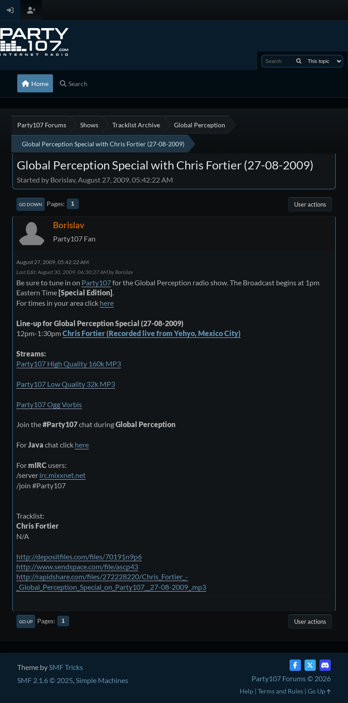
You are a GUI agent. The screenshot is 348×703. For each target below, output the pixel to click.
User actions (310, 204)
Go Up (26, 621)
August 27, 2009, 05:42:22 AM (52, 262)
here (107, 303)
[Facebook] (295, 665)
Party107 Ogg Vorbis (49, 404)
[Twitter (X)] (310, 665)
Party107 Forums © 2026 (291, 678)
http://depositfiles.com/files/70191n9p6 (79, 556)
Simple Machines (102, 680)
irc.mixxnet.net (62, 475)
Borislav (68, 225)
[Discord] (325, 665)
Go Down (30, 204)
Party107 (96, 282)
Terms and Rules (280, 691)
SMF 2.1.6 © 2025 (45, 680)
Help (246, 691)
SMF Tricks (66, 667)
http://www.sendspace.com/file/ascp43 (77, 566)
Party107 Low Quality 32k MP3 (65, 384)
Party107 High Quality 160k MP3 (68, 363)
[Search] (299, 61)
